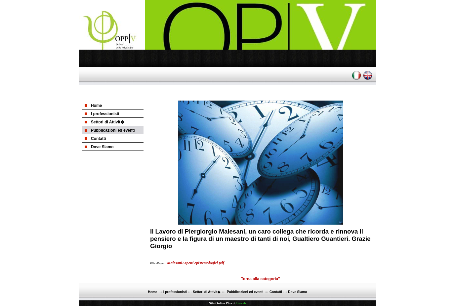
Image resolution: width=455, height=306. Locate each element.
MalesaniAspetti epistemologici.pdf (195, 263)
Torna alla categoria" (260, 279)
